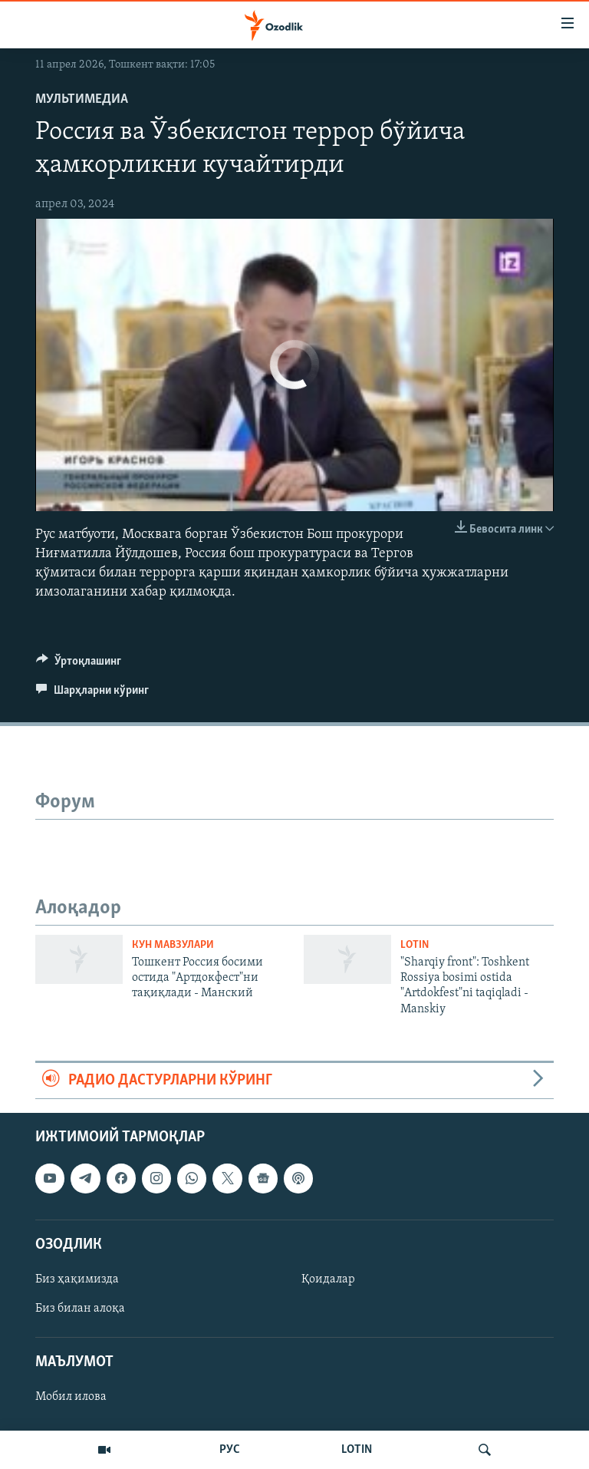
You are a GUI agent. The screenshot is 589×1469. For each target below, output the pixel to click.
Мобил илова (71, 1397)
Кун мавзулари (173, 945)
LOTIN (356, 1450)
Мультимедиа (81, 99)
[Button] (78, 664)
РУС (229, 1450)
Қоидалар (328, 1279)
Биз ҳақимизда (77, 1279)
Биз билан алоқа (80, 1308)
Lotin (414, 945)
